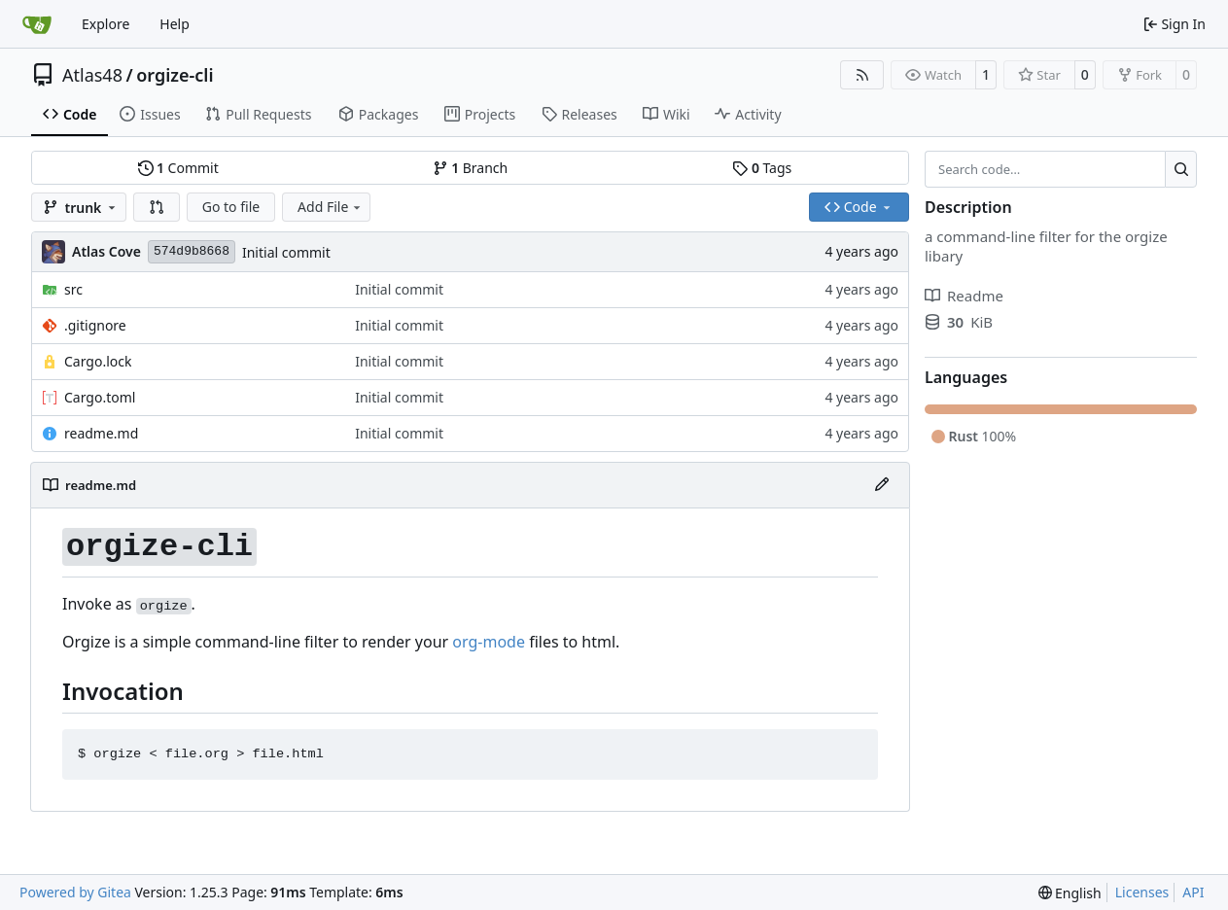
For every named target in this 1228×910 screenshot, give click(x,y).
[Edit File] (881, 485)
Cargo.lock (97, 361)
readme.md (101, 433)
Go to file (231, 206)
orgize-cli (174, 75)
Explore (105, 24)
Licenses (1142, 892)
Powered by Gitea (75, 892)
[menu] (1070, 893)
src (73, 289)
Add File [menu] (331, 206)
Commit (178, 167)
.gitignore (95, 325)
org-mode (488, 641)
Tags (761, 167)
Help (174, 24)
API (1193, 892)
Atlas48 (92, 75)
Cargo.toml (99, 397)
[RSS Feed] (862, 74)
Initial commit (286, 252)
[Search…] (1181, 169)
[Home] (37, 24)
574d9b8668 (191, 251)
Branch (471, 167)
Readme (964, 295)
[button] (156, 207)
